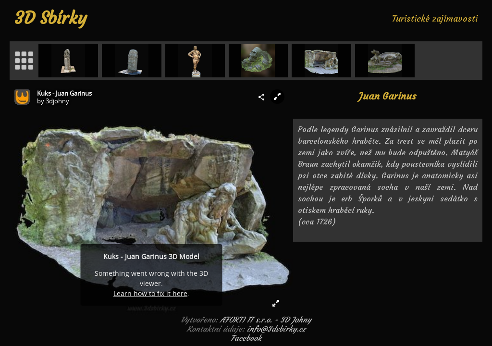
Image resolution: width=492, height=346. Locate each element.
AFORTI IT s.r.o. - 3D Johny (265, 319)
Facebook (246, 338)
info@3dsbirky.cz (276, 329)
